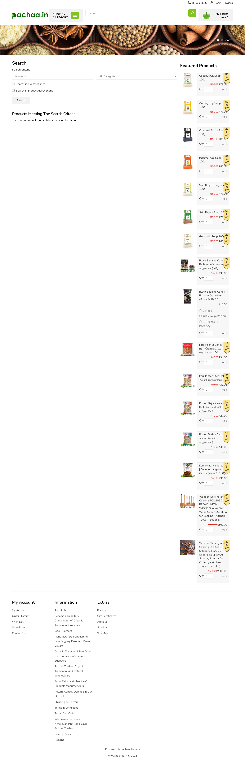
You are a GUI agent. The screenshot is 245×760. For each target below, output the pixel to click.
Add (224, 89)
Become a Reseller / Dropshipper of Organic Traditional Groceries (69, 620)
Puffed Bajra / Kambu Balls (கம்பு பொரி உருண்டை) (212, 407)
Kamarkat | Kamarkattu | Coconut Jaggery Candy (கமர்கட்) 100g (213, 469)
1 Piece (205, 311)
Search (192, 13)
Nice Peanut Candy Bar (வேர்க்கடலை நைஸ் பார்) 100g (210, 348)
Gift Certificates (106, 616)
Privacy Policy (63, 734)
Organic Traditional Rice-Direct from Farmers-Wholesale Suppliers (73, 656)
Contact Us (19, 633)
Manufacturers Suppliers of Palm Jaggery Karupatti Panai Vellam (72, 641)
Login (218, 3)
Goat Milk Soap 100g (212, 236)
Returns (59, 740)
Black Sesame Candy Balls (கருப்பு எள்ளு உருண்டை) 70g (212, 264)
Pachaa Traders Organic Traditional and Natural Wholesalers (69, 671)
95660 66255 (200, 3)
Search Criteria (21, 69)
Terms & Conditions (66, 708)
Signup (229, 3)
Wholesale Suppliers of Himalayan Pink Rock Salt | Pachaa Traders (71, 723)
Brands (101, 610)
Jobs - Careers (63, 631)
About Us (60, 610)
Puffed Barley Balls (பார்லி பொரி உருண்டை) (211, 438)
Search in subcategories (28, 84)
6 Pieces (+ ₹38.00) (212, 316)
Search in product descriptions (32, 90)
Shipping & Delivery (66, 702)
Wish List (17, 622)
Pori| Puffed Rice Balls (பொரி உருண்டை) (212, 378)
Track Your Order (65, 713)
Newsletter (19, 627)
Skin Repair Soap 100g (213, 212)
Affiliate (102, 622)
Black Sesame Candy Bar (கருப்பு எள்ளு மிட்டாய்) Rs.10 (212, 295)
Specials (102, 627)
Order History (20, 616)
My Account (19, 610)
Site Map (102, 633)
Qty (201, 89)
